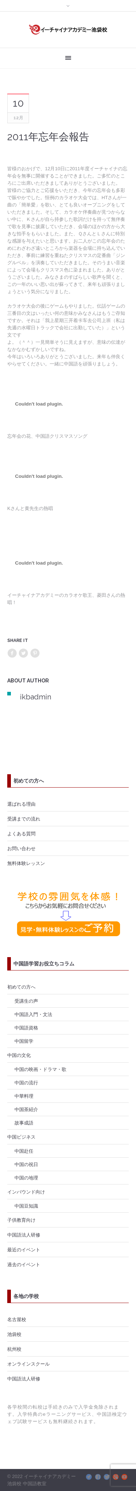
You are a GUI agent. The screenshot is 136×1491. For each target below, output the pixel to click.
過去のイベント (23, 1264)
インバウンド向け (26, 1191)
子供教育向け (21, 1220)
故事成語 (24, 1122)
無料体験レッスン (26, 863)
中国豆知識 (26, 1206)
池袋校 (14, 1334)
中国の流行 (26, 1082)
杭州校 (14, 1349)
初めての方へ (21, 987)
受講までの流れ (23, 818)
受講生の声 (26, 1001)
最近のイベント (23, 1249)
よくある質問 (21, 833)
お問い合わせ (21, 848)
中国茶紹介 (26, 1109)
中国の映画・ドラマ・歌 (40, 1069)
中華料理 (24, 1096)
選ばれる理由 (21, 804)
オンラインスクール (28, 1364)
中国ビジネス (21, 1137)
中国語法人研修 (23, 1234)
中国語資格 (26, 1027)
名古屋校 (16, 1319)
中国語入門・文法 (33, 1014)
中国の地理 (26, 1177)
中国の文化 (19, 1055)
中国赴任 (24, 1151)
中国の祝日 (26, 1164)
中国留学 (24, 1041)
